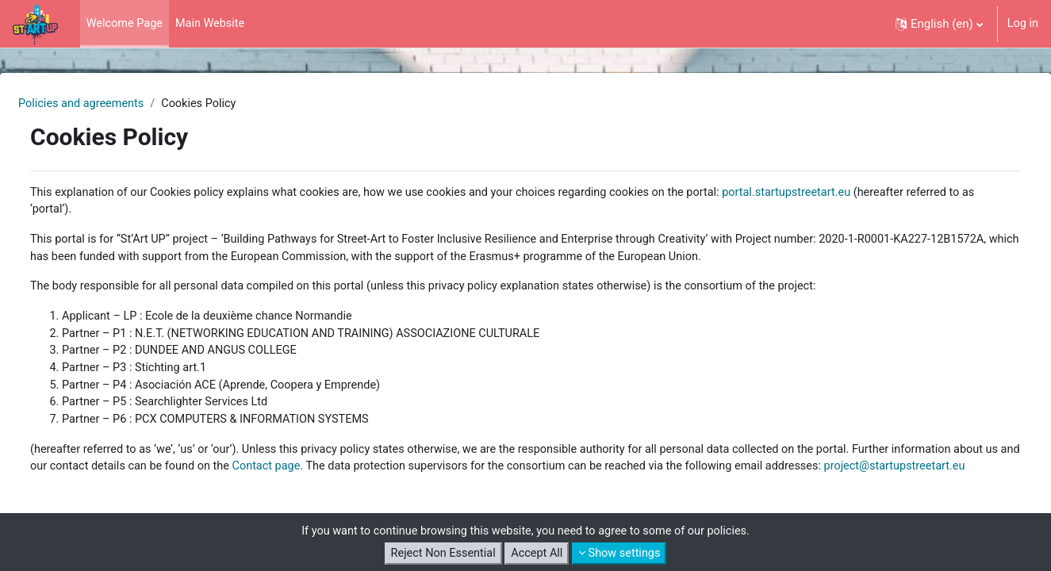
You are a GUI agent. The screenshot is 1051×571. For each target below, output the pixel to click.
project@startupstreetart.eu (202, 494)
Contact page (449, 476)
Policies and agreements (121, 104)
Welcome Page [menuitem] (126, 24)
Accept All (537, 553)
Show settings (623, 553)
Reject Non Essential (439, 553)
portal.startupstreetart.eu (852, 193)
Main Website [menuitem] (214, 24)
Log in (1022, 24)
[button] (937, 24)
